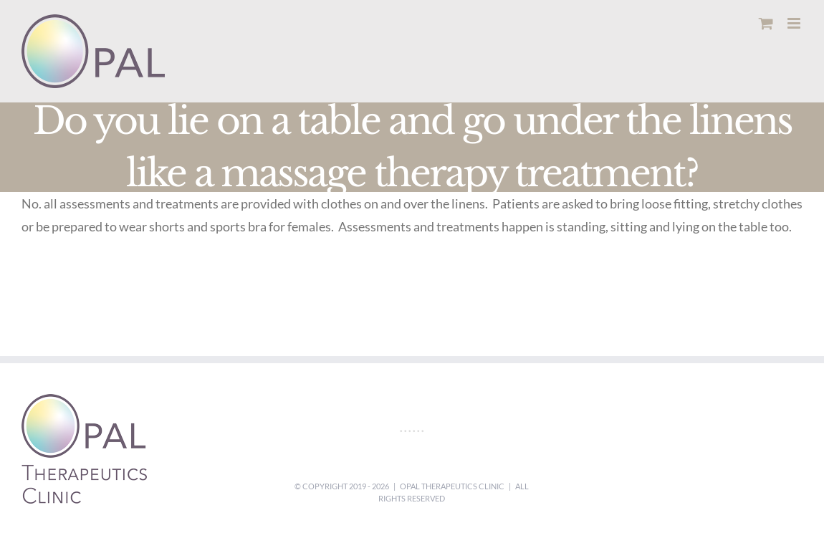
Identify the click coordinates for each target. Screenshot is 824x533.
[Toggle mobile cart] (766, 23)
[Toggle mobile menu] (795, 23)
